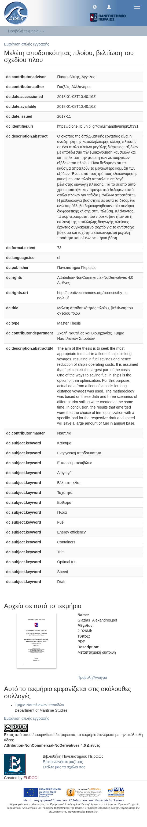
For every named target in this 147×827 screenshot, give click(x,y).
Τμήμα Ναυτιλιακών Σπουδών (39, 705)
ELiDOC (30, 778)
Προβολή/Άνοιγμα (92, 677)
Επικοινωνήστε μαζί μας (63, 762)
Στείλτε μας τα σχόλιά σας (64, 767)
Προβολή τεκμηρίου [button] (26, 31)
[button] (95, 6)
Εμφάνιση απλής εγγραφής (26, 44)
